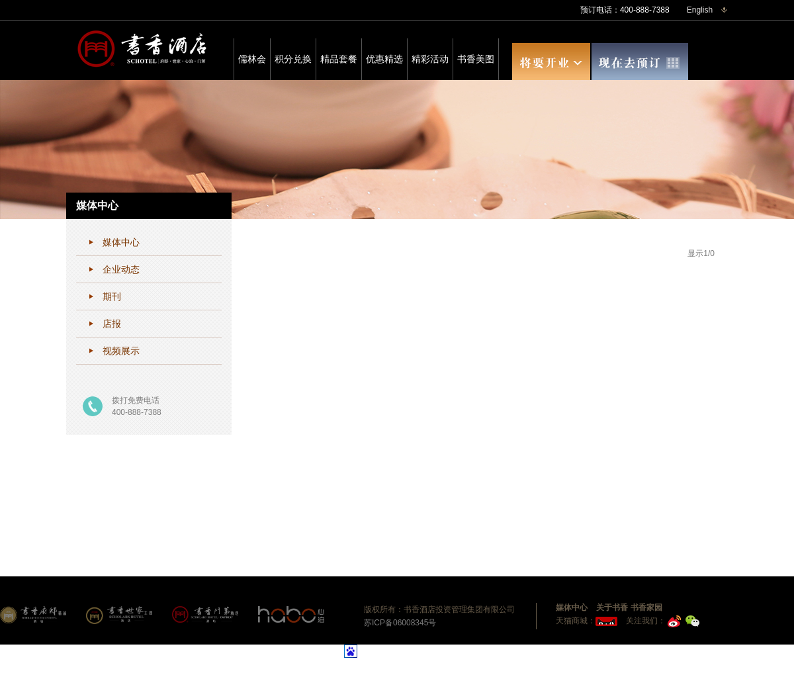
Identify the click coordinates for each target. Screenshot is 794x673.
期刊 (112, 296)
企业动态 (121, 269)
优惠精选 (384, 59)
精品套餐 (338, 59)
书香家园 (646, 607)
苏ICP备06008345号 (400, 622)
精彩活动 (430, 59)
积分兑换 (293, 59)
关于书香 (612, 607)
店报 (112, 323)
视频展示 (121, 350)
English (700, 10)
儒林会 (252, 59)
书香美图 (475, 59)
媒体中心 (121, 242)
